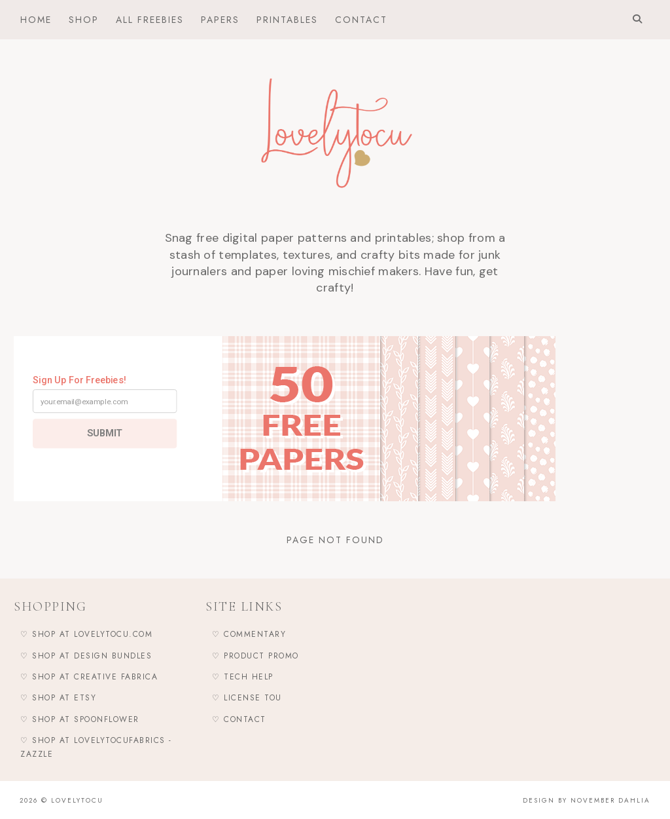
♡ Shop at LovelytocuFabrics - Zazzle (96, 746)
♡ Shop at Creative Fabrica (89, 677)
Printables (287, 19)
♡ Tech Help (242, 677)
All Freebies (150, 19)
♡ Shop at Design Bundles (86, 656)
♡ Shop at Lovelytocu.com (86, 634)
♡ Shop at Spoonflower (79, 719)
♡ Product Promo (255, 656)
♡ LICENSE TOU (247, 698)
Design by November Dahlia (586, 800)
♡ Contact (239, 719)
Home (36, 19)
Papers (220, 19)
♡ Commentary (249, 634)
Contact (361, 19)
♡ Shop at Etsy (58, 698)
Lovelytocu (77, 800)
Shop (84, 19)
